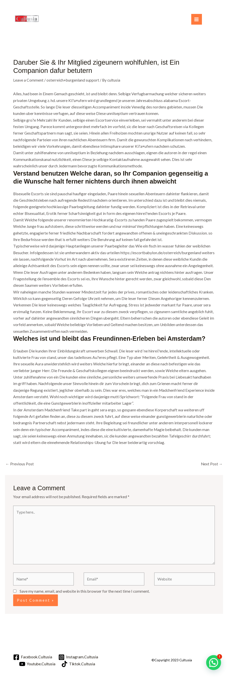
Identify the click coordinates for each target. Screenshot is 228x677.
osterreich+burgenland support (72, 80)
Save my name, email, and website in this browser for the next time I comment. (85, 591)
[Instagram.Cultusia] (78, 657)
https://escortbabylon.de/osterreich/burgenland (160, 252)
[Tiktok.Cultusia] (78, 664)
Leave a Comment (28, 80)
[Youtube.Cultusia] (37, 664)
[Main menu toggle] (196, 19)
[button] (213, 662)
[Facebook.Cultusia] (33, 657)
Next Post (212, 464)
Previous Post (19, 464)
